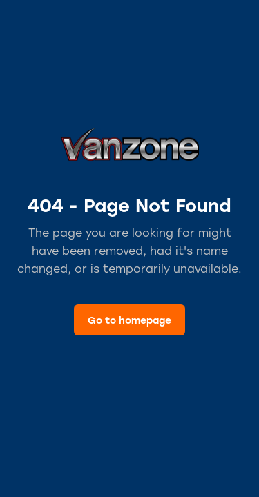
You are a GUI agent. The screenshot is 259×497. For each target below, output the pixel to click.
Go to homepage (129, 320)
